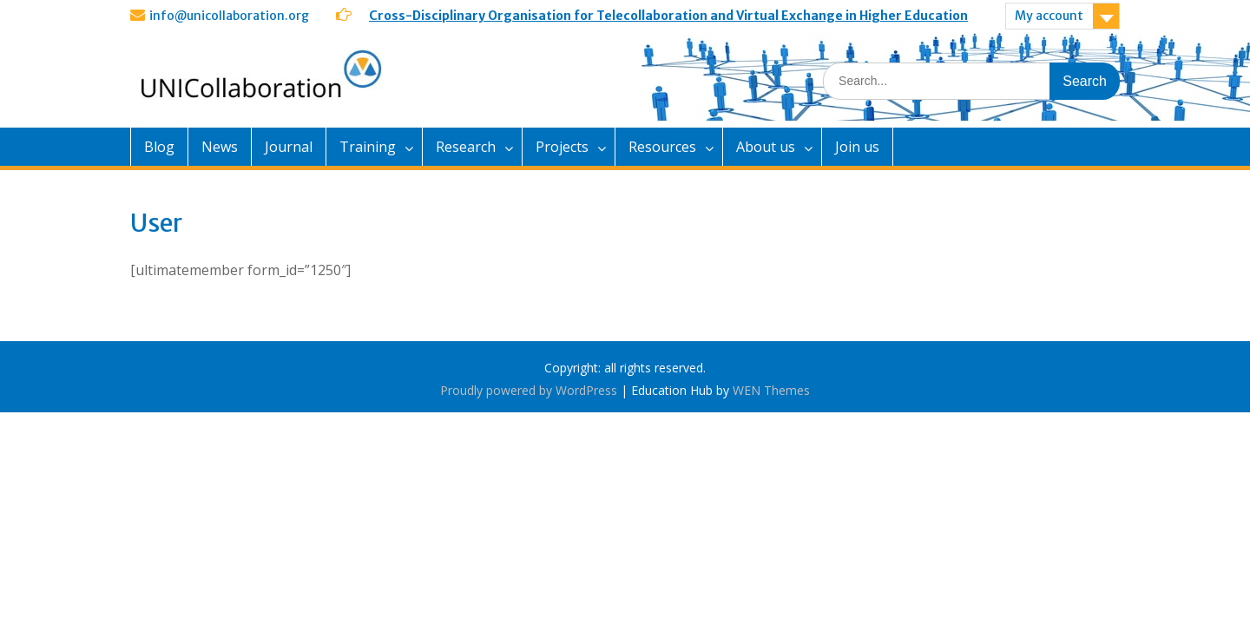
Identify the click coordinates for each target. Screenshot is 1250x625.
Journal (288, 146)
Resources (662, 146)
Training (367, 146)
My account (1049, 15)
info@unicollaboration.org (229, 15)
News (219, 146)
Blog (159, 146)
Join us (857, 146)
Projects (562, 146)
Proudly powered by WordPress (528, 390)
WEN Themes (771, 390)
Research (466, 146)
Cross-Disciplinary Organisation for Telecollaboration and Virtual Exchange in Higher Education (668, 15)
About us (765, 146)
